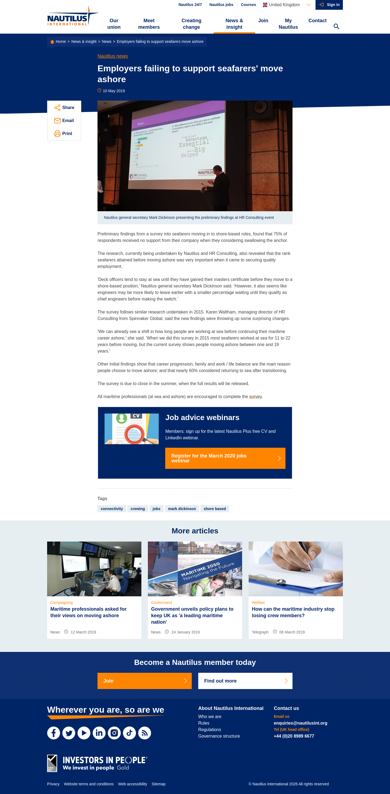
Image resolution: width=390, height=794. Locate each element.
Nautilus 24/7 (190, 4)
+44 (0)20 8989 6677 (294, 736)
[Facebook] (53, 732)
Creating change (192, 24)
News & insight (234, 24)
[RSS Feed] (144, 732)
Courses (248, 4)
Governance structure (219, 736)
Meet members (149, 24)
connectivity (112, 509)
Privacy (53, 784)
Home (61, 41)
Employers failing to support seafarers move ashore (160, 41)
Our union (114, 24)
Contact (317, 20)
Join (263, 20)
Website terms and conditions (88, 784)
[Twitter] (68, 732)
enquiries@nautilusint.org (300, 723)
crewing (138, 509)
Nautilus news (113, 56)
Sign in (333, 4)
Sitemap (158, 784)
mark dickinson (182, 509)
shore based (215, 509)
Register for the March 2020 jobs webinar (226, 458)
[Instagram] (114, 732)
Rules (203, 723)
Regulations (209, 729)
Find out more (246, 681)
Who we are (209, 716)
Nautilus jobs (221, 4)
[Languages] (287, 5)
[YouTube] (83, 732)
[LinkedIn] (99, 732)
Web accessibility (132, 784)
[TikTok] (129, 732)
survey (255, 396)
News (106, 41)
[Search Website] (336, 27)
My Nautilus (288, 24)
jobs (157, 509)
